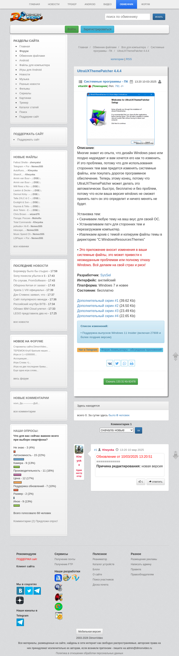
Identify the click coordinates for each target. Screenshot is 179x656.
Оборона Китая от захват (30, 285)
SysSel (105, 275)
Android (90, 4)
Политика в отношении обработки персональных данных (89, 653)
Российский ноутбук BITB (30, 304)
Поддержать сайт (29, 134)
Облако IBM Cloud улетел (30, 308)
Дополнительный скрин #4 (97, 316)
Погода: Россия (22, 218)
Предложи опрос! (47, 521)
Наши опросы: (26, 431)
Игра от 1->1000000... (25, 354)
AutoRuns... (20, 170)
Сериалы (25, 93)
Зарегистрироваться (97, 29)
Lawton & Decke (22, 190)
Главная (34, 4)
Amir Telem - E (21, 210)
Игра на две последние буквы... (31, 366)
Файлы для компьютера (34, 65)
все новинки (21, 246)
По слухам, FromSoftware (30, 280)
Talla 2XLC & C (21, 198)
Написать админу (141, 564)
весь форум (21, 378)
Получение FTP (64, 564)
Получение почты (65, 559)
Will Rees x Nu (21, 186)
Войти (72, 29)
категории (117, 59)
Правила (136, 569)
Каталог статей (29, 107)
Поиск (23, 112)
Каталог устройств (103, 564)
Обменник (126, 4)
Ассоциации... (21, 358)
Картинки (25, 98)
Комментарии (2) (24, 521)
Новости (53, 4)
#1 (95, 449)
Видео (108, 4)
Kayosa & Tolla (21, 206)
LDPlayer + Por (21, 238)
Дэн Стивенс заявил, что (29, 294)
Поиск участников (103, 579)
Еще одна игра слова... (26, 370)
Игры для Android (30, 69)
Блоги (96, 569)
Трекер (72, 4)
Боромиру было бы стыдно (31, 271)
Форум (145, 4)
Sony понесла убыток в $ (29, 275)
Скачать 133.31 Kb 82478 (121, 381)
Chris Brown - (21, 214)
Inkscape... (19, 230)
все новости (21, 321)
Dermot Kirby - (21, 194)
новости (40, 265)
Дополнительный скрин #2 (97, 306)
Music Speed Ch (22, 234)
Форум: (131, 349)
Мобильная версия (89, 631)
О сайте (97, 574)
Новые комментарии (31, 398)
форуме (36, 341)
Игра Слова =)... (22, 362)
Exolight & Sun (21, 202)
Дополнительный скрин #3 (97, 311)
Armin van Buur (22, 178)
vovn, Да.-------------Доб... (27, 403)
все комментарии (25, 411)
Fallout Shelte (21, 162)
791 (117, 86)
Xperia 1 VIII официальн (29, 290)
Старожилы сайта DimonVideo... (31, 346)
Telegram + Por (21, 166)
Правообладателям (142, 574)
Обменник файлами (32, 55)
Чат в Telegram (88, 349)
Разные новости (29, 84)
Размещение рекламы (144, 559)
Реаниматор (100, 559)
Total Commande (22, 222)
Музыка (24, 79)
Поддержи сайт (29, 116)
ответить (155, 481)
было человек (119, 415)
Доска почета (100, 584)
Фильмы (24, 88)
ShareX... (18, 174)
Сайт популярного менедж (30, 299)
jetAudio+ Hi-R (21, 226)
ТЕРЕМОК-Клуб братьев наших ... (32, 350)
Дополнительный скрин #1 (97, 300)
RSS (129, 59)
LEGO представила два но (30, 313)
